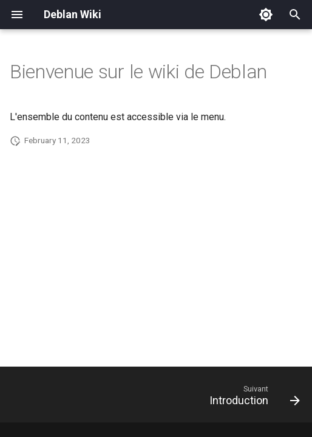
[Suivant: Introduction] (252, 398)
